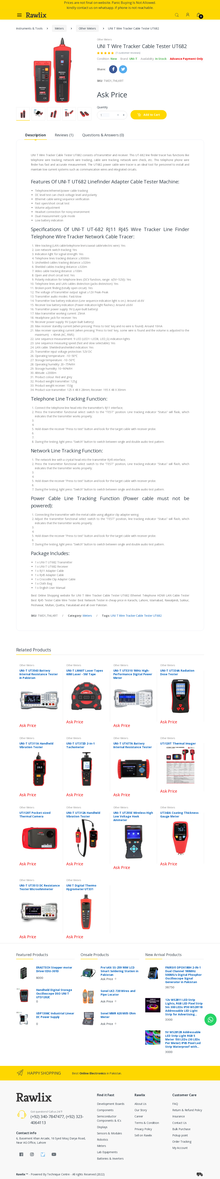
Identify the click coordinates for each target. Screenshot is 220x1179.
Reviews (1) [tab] (64, 135)
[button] (177, 15)
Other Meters (87, 28)
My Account (180, 1148)
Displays (102, 1127)
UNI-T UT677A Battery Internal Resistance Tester (132, 745)
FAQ (175, 1104)
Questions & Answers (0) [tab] (103, 135)
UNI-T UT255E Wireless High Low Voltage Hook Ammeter (133, 816)
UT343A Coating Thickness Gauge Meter (179, 814)
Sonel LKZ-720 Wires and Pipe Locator (118, 992)
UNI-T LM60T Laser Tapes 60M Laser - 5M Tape (84, 672)
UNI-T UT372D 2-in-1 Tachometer (80, 745)
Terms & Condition (147, 1123)
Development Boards (110, 1104)
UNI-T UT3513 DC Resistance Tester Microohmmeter (39, 887)
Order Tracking (181, 1141)
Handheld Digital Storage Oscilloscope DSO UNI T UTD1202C (54, 993)
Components (105, 1110)
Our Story (141, 1110)
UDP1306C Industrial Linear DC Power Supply (55, 1015)
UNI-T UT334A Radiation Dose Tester (177, 672)
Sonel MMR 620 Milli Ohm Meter (118, 1015)
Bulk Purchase (181, 1129)
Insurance (178, 1116)
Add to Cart (148, 115)
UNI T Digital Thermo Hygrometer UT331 (81, 887)
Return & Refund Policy (187, 1110)
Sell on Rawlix (143, 1135)
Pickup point (180, 1135)
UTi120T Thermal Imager (178, 743)
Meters (59, 28)
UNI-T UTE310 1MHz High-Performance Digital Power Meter (132, 674)
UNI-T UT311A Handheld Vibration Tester (36, 745)
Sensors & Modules (109, 1133)
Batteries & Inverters (110, 1158)
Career (139, 1116)
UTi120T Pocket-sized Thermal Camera (35, 814)
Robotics (102, 1139)
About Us (140, 1104)
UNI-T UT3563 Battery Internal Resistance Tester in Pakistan (38, 674)
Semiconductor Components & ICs (109, 1118)
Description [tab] (35, 135)
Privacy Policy (143, 1129)
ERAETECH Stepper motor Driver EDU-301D (54, 969)
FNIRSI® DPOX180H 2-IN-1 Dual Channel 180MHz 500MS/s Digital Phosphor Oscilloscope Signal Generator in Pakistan (183, 975)
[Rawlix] (36, 15)
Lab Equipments (107, 1152)
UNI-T (133, 59)
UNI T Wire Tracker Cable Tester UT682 (136, 615)
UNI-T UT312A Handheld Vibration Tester (83, 814)
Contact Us (179, 1123)
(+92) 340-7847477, (48, 1116)
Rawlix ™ (22, 1174)
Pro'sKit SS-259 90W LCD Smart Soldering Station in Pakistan (119, 971)
